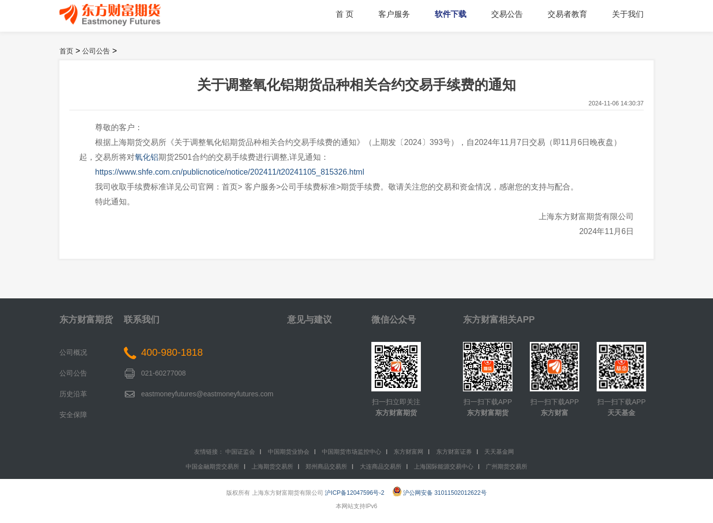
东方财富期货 (86, 320)
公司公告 (96, 51)
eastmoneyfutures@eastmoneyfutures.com (207, 394)
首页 (66, 51)
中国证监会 (240, 451)
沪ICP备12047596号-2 (354, 492)
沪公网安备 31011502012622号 (440, 492)
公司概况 (73, 352)
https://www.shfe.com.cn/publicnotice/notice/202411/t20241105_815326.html (229, 172)
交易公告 (507, 14)
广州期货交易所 (506, 466)
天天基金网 (499, 451)
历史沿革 (73, 394)
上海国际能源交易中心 (443, 466)
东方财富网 (408, 451)
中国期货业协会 (288, 451)
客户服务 (394, 14)
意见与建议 (309, 320)
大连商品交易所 (381, 466)
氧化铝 (146, 157)
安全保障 (73, 415)
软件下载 (450, 14)
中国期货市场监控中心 (351, 451)
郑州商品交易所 (326, 466)
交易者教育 (567, 14)
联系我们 (141, 320)
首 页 (345, 14)
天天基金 (621, 413)
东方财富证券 (454, 451)
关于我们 (628, 14)
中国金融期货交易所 (212, 466)
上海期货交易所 (272, 466)
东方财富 (554, 413)
